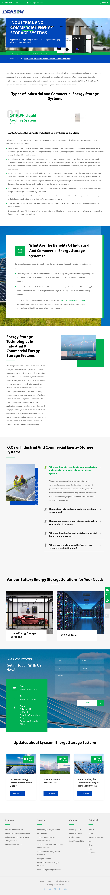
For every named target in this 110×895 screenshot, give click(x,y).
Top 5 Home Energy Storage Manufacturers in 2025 (21, 783)
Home (4, 28)
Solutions (50, 28)
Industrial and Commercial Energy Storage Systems (47, 59)
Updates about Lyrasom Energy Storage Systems (55, 743)
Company (60, 28)
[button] (10, 123)
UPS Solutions (69, 635)
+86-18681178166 (10, 2)
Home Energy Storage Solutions (23, 635)
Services (69, 28)
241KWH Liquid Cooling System (23, 118)
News (88, 28)
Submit (94, 703)
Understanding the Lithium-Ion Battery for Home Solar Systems (88, 782)
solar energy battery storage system (72, 300)
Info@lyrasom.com (35, 2)
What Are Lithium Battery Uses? (52, 781)
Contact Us (97, 28)
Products (27, 28)
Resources (79, 28)
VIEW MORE (17, 793)
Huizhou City (39, 28)
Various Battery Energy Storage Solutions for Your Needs (55, 580)
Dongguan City (15, 28)
